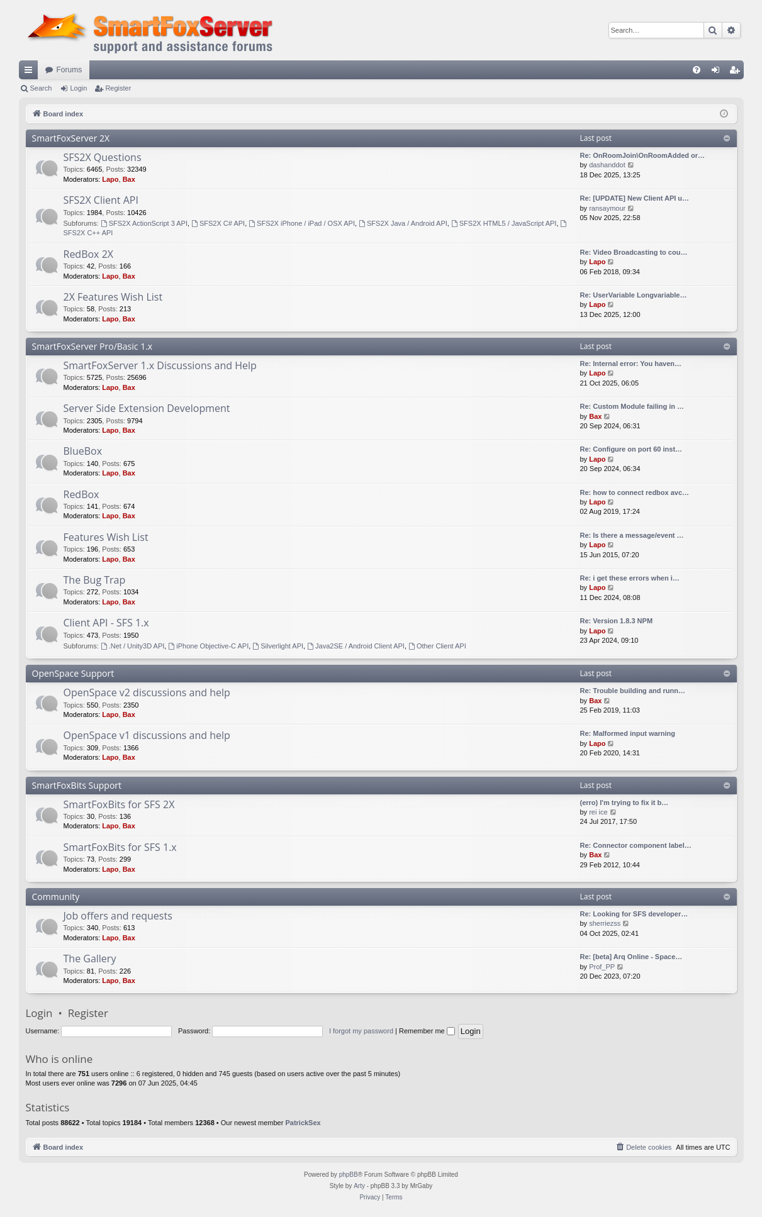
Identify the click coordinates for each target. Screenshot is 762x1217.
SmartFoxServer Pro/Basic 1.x (92, 346)
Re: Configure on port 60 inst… (631, 449)
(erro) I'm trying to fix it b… (624, 802)
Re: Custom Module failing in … (632, 406)
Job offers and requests (118, 916)
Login (78, 88)
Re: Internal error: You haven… (631, 363)
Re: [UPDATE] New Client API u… (635, 198)
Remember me (427, 1031)
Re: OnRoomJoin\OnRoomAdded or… (642, 155)
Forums (69, 69)
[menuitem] (696, 69)
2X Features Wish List (113, 297)
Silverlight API (277, 646)
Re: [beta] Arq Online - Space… (631, 956)
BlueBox (83, 451)
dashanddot (607, 165)
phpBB (348, 1174)
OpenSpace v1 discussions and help (147, 735)
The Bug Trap (95, 580)
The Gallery (90, 958)
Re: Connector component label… (636, 845)
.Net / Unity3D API (133, 646)
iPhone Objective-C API (208, 646)
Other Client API (437, 646)
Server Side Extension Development (147, 408)
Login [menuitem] (717, 72)
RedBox (81, 494)
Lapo (110, 179)
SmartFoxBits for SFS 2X (119, 804)
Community (56, 897)
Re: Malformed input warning (628, 733)
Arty (359, 1185)
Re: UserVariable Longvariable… (633, 295)
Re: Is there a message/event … (632, 535)
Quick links (31, 72)
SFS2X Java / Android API (403, 223)
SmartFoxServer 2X (71, 138)
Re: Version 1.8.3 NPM (616, 621)
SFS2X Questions (103, 157)
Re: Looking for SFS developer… (634, 914)
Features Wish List (106, 537)
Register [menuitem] (736, 72)
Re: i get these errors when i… (630, 578)
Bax (129, 179)
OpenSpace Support (73, 673)
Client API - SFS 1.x (106, 623)
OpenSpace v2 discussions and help (147, 692)
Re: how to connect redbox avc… (635, 492)
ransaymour (607, 208)
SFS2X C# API (218, 223)
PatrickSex (302, 1122)
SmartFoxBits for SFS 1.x (120, 847)
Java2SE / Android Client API (356, 646)
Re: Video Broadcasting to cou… (634, 252)
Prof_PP (602, 966)
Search (41, 88)
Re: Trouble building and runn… (632, 690)
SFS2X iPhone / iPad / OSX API (302, 223)
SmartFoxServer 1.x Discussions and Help (160, 365)
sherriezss (604, 923)
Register (118, 88)
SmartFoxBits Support (77, 785)
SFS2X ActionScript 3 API (144, 223)
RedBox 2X (89, 254)
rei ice (598, 812)
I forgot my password (361, 1031)
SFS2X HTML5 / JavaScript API (504, 223)
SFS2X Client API (101, 200)
